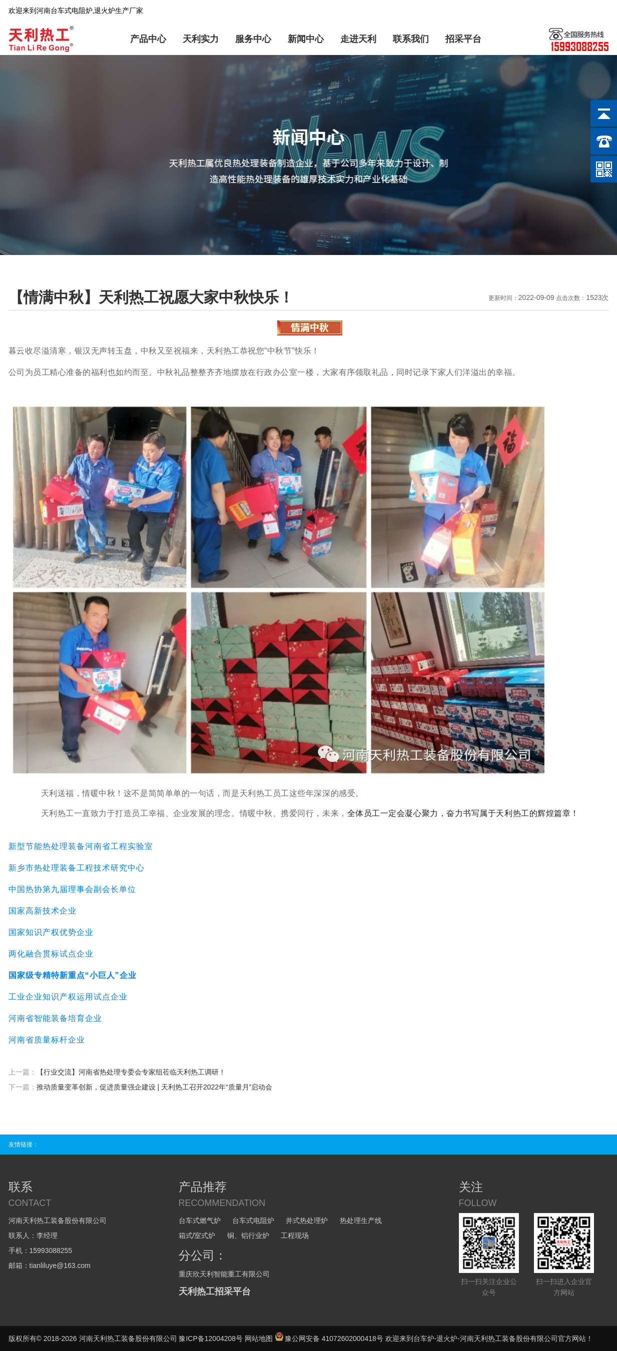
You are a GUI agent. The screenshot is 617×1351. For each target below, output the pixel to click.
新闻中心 (306, 39)
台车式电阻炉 (253, 1220)
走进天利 (358, 39)
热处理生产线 (361, 1220)
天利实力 (201, 39)
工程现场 (295, 1236)
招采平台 (463, 39)
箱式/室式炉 (197, 1236)
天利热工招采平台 (215, 1291)
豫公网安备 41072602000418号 (329, 1338)
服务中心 (253, 39)
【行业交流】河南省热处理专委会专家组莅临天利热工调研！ (131, 1072)
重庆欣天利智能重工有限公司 (224, 1274)
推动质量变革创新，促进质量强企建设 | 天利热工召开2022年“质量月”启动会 (155, 1087)
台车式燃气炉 (200, 1220)
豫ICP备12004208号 (211, 1338)
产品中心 (148, 39)
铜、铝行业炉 (248, 1236)
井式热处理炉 (307, 1220)
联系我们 (411, 39)
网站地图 (259, 1338)
